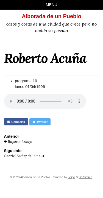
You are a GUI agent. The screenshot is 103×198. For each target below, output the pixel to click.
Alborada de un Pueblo (51, 16)
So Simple (85, 177)
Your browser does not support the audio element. (45, 101)
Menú (51, 4)
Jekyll (71, 177)
